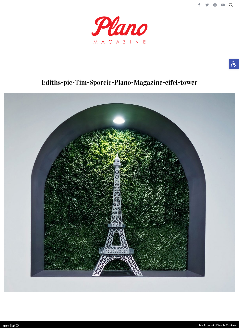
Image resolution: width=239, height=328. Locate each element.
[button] (234, 64)
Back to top (224, 313)
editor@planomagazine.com (122, 312)
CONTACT (20, 312)
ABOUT (8, 312)
